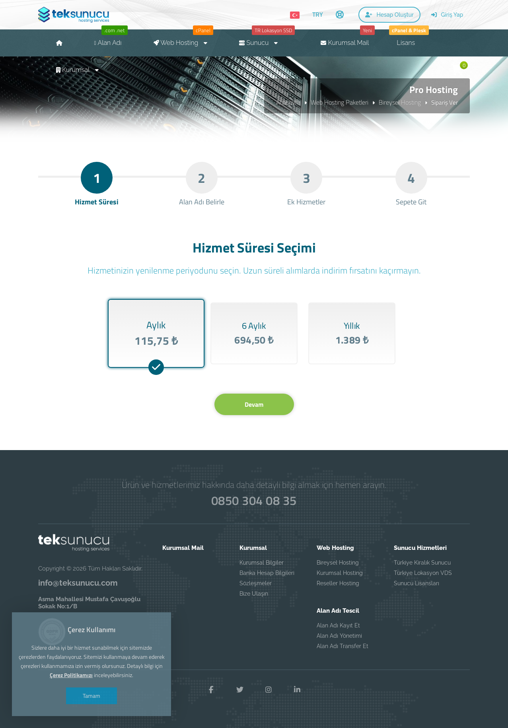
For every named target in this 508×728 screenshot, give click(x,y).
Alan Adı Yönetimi (339, 636)
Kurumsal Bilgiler (261, 562)
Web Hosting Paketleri (339, 102)
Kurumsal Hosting (340, 573)
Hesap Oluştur (389, 15)
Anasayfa (288, 102)
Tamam (91, 695)
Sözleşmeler (255, 583)
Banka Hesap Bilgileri (266, 573)
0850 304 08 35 (254, 501)
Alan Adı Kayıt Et (338, 625)
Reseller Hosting (338, 583)
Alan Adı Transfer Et (342, 646)
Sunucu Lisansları (416, 583)
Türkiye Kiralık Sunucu (422, 562)
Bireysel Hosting (400, 102)
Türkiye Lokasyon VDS (423, 573)
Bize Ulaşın (253, 593)
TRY (317, 14)
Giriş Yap (447, 15)
